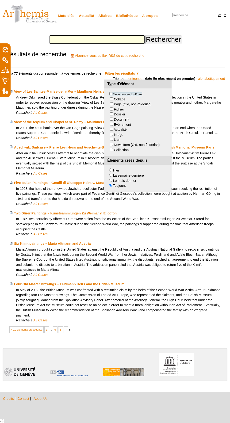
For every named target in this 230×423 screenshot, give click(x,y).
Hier (116, 170)
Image (118, 135)
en (219, 14)
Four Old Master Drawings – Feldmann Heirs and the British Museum (69, 284)
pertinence (134, 78)
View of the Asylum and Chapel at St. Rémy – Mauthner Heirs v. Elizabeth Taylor (78, 122)
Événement (122, 124)
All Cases (40, 112)
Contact (23, 398)
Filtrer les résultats (120, 73)
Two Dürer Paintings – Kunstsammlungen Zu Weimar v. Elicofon (65, 213)
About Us (40, 398)
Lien (117, 139)
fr (225, 14)
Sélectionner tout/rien (127, 94)
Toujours (119, 185)
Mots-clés (66, 16)
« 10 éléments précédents (26, 329)
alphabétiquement (211, 78)
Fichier (119, 109)
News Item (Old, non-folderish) (137, 145)
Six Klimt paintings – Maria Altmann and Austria (52, 243)
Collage (119, 99)
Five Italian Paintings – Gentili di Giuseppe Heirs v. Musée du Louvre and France (78, 183)
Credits (9, 398)
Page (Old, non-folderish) (133, 104)
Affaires (105, 16)
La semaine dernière (128, 175)
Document (121, 119)
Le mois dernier (124, 181)
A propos (150, 16)
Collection (121, 150)
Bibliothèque (127, 16)
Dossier (119, 114)
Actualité (86, 16)
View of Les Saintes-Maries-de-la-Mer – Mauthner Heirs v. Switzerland (69, 91)
